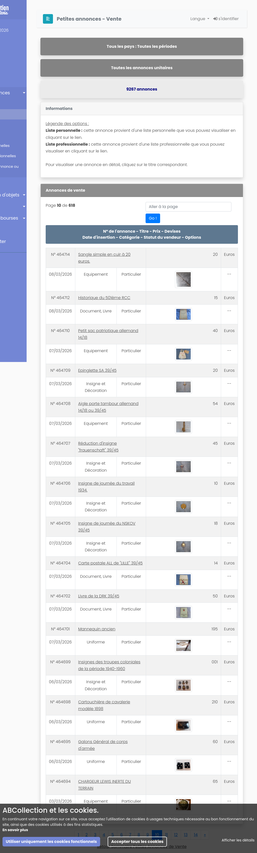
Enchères (15, 183)
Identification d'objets (29, 195)
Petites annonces (24, 93)
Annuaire (15, 207)
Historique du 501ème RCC (140, 290)
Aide (10, 230)
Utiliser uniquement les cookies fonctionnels (51, 841)
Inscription (17, 69)
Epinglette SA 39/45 (133, 358)
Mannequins (18, 81)
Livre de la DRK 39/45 (134, 585)
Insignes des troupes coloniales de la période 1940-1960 (138, 652)
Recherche (19, 135)
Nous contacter (22, 241)
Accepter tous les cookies (137, 841)
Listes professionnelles (30, 155)
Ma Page (15, 58)
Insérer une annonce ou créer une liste (31, 169)
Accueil (14, 46)
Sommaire (19, 103)
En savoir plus (15, 829)
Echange (18, 124)
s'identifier (226, 19)
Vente (15, 114)
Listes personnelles (27, 145)
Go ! (157, 218)
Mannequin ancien (132, 618)
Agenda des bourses (28, 218)
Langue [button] (198, 19)
